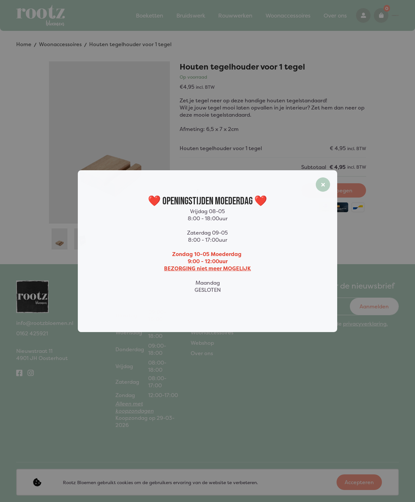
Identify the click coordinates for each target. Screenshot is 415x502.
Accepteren (359, 482)
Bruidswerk (153, 15)
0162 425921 (370, 15)
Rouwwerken (194, 15)
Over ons (287, 15)
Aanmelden (374, 306)
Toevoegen (333, 190)
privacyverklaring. (365, 323)
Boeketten (114, 15)
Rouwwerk (204, 322)
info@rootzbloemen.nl (44, 323)
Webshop (202, 342)
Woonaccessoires (243, 15)
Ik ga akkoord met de (338, 323)
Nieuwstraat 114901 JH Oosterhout (42, 354)
